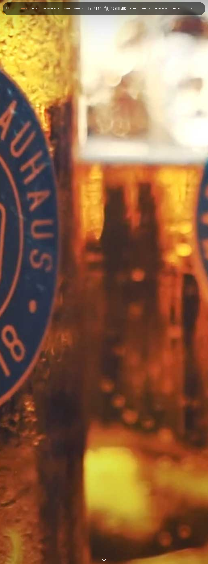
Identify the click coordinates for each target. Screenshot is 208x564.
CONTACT (177, 8)
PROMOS (79, 8)
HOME (24, 8)
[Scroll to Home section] (104, 558)
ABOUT (35, 8)
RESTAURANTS (51, 8)
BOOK (133, 8)
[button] (189, 8)
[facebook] (6, 8)
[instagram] (9, 8)
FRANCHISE (161, 8)
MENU (67, 8)
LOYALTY (145, 8)
